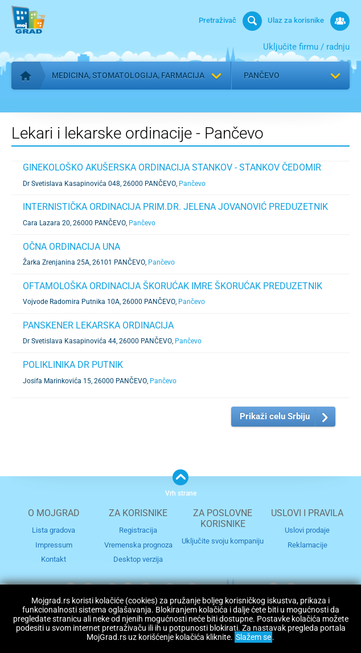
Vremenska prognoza (138, 544)
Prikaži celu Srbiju (275, 416)
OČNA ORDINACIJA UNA (71, 246)
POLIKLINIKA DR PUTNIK (73, 364)
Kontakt (53, 559)
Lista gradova (53, 530)
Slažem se (253, 637)
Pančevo (262, 75)
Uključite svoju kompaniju (223, 541)
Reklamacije (307, 544)
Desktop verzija (138, 559)
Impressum (53, 544)
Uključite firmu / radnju (306, 47)
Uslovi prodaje (307, 530)
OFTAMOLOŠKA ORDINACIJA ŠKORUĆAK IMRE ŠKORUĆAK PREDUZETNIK (172, 286)
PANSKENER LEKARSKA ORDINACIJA (98, 325)
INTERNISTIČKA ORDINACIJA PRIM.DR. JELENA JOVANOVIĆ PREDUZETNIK (175, 206)
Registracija (138, 530)
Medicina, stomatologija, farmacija (128, 75)
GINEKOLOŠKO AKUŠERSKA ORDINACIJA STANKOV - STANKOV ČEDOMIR (172, 167)
